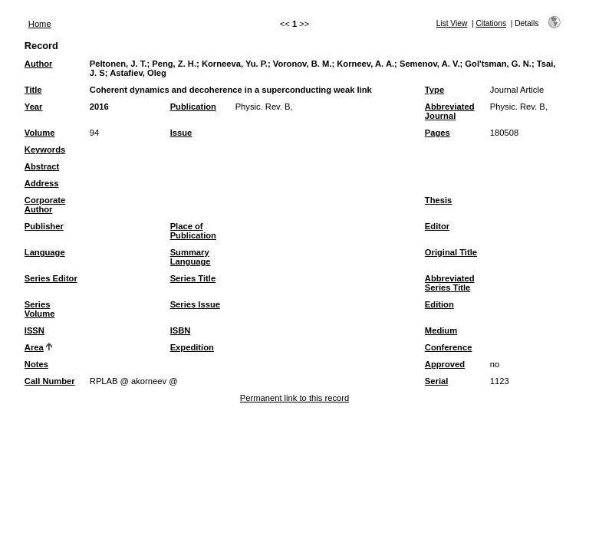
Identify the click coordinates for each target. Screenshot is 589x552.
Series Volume (40, 309)
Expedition (192, 347)
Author (39, 63)
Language (45, 252)
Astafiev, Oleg (138, 72)
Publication (193, 106)
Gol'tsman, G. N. (498, 63)
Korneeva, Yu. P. (235, 63)
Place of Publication (193, 231)
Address (42, 183)
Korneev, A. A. (365, 63)
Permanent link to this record (294, 397)
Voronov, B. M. (302, 63)
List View (452, 23)
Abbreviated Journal (450, 111)
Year (34, 106)
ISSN (34, 330)
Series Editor (51, 278)
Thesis (438, 200)
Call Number (50, 381)
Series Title (193, 278)
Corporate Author (45, 205)
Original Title (451, 252)
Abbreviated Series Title (450, 283)
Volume (40, 132)
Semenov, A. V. (430, 63)
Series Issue (195, 304)
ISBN (180, 330)
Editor (437, 226)
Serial (436, 381)
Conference (448, 347)
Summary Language (190, 257)
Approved (445, 364)
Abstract (42, 166)
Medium (441, 330)
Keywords (45, 149)
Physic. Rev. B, (264, 106)
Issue (181, 132)
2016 (99, 106)
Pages (437, 132)
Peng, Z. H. (174, 63)
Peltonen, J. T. (118, 63)
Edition (439, 304)
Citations (490, 23)
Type (434, 89)
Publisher (44, 226)
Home (39, 23)
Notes (36, 364)
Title (33, 89)
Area (34, 347)
